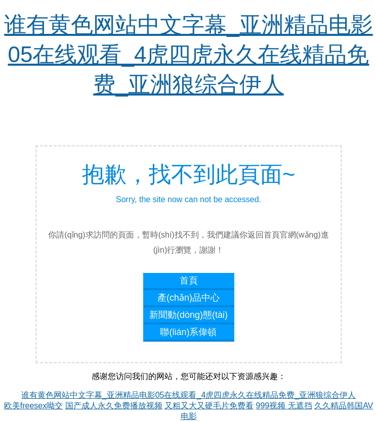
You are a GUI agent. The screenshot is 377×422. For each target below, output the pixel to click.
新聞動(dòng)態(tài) (188, 315)
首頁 (189, 280)
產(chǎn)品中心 (188, 298)
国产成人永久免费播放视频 (113, 405)
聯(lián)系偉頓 (188, 332)
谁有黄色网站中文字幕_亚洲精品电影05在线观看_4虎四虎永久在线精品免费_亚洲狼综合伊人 (188, 54)
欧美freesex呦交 (33, 405)
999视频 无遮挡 (284, 405)
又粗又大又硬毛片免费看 (209, 405)
